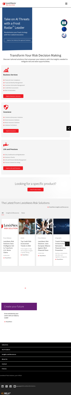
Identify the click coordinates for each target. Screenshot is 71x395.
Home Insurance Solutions (12, 120)
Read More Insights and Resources (59, 207)
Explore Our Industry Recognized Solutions (19, 40)
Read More (8, 258)
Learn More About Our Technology (36, 288)
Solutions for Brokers (11, 125)
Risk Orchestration (10, 90)
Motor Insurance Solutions (12, 122)
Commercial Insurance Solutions (14, 117)
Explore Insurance (11, 131)
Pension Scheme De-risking (12, 162)
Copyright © (18, 386)
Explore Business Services (13, 96)
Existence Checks (10, 157)
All (3, 213)
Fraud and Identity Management (14, 82)
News (23, 213)
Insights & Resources (12, 213)
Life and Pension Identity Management (15, 160)
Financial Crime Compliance (12, 80)
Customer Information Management (15, 85)
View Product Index (35, 189)
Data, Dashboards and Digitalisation (15, 154)
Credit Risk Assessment (11, 88)
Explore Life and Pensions (13, 168)
